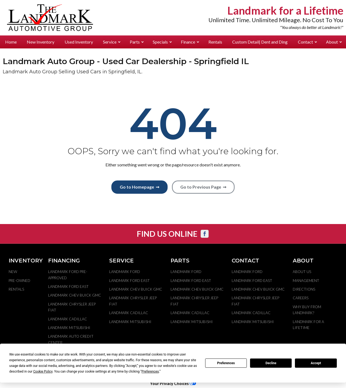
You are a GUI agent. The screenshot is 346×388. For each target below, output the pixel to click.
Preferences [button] (150, 371)
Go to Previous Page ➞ (203, 186)
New (13, 271)
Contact (307, 41)
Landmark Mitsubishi (69, 327)
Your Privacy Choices (173, 383)
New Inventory (40, 41)
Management (306, 280)
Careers (300, 298)
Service (111, 41)
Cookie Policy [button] (42, 371)
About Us (302, 271)
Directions (304, 289)
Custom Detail (260, 41)
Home (11, 41)
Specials (162, 41)
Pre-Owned (19, 280)
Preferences (226, 363)
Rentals (215, 41)
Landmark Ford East (68, 286)
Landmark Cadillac (67, 319)
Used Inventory (79, 41)
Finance (190, 41)
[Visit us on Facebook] (205, 234)
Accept (316, 363)
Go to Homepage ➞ (139, 186)
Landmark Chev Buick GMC (74, 295)
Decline (270, 363)
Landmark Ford (124, 271)
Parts (137, 41)
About (334, 41)
